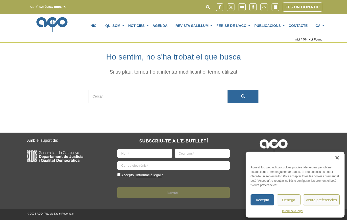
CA (319, 25)
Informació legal (292, 211)
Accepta (262, 200)
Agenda (160, 26)
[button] (337, 157)
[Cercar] (158, 96)
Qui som (113, 25)
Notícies (137, 25)
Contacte (298, 26)
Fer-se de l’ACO (232, 25)
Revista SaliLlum (192, 25)
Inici (93, 26)
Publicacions (268, 25)
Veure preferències (321, 200)
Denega (288, 200)
